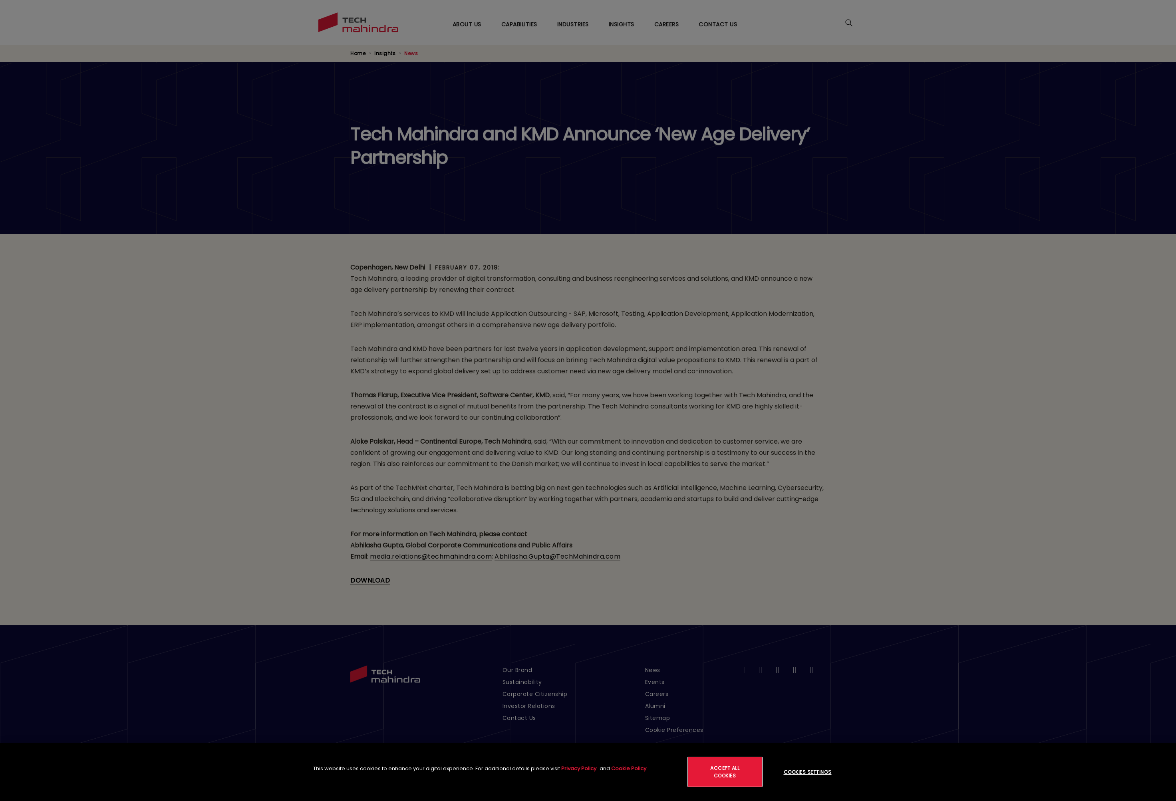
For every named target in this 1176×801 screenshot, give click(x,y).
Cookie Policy (628, 768)
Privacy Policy (578, 768)
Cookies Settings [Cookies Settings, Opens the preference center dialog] (808, 772)
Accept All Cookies (724, 772)
